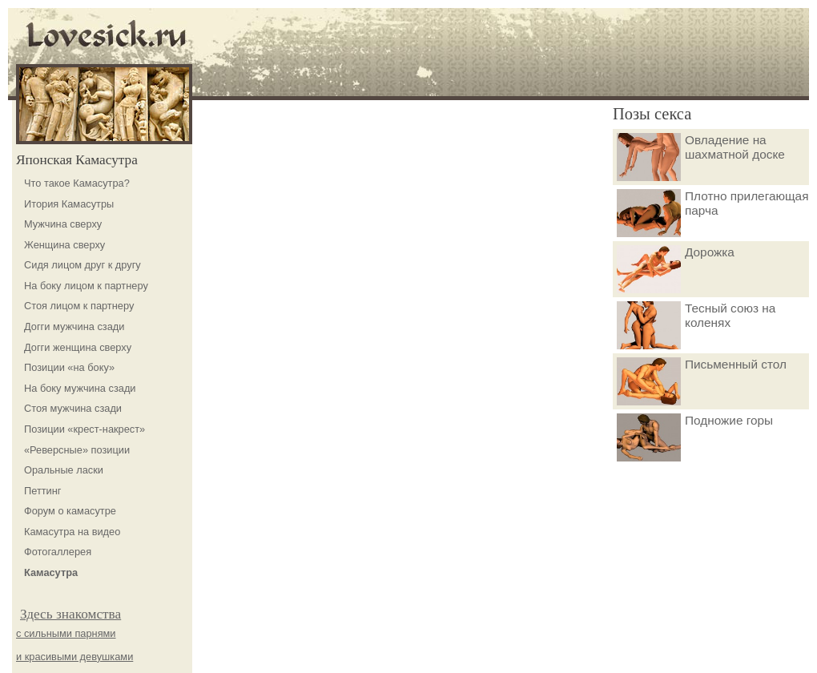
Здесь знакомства (70, 614)
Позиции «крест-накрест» (84, 429)
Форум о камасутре (70, 511)
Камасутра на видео (72, 532)
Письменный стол (702, 381)
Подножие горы (695, 437)
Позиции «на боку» (69, 367)
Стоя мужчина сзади (73, 408)
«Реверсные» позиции (77, 450)
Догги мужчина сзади (74, 326)
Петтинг (43, 491)
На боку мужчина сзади (80, 388)
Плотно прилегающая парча (712, 213)
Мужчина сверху (63, 224)
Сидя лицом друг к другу (82, 265)
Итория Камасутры (69, 204)
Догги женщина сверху (77, 347)
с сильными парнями (66, 633)
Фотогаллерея (57, 552)
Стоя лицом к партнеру (79, 306)
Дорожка (675, 269)
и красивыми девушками (74, 657)
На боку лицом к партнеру (86, 286)
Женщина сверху (64, 245)
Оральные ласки (63, 470)
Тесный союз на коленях (696, 325)
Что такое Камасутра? (77, 183)
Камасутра (51, 572)
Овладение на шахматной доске (701, 157)
